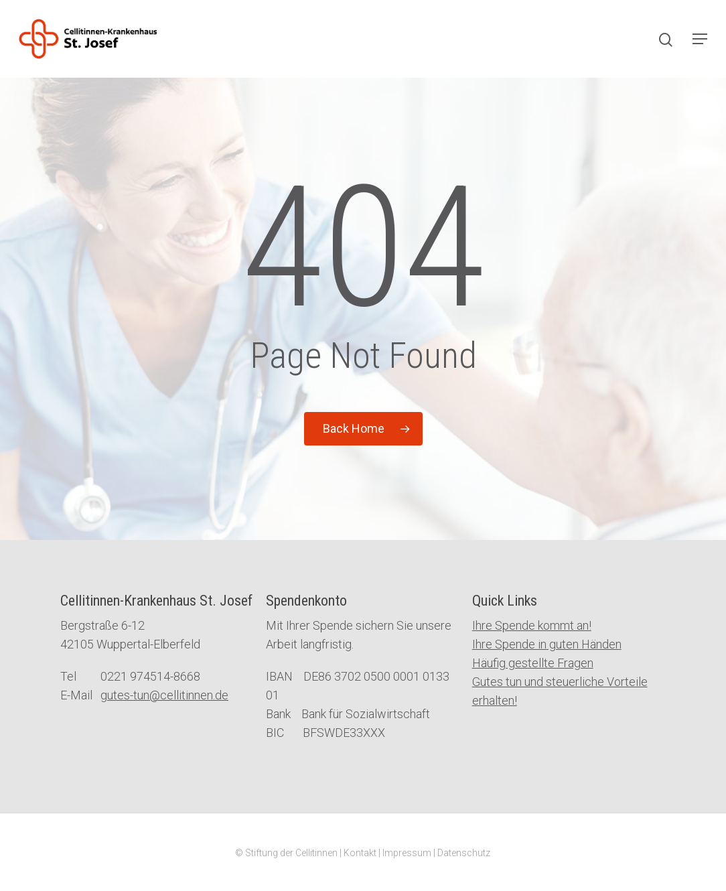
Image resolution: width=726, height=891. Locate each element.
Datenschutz (463, 852)
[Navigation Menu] (700, 39)
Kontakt (360, 852)
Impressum (406, 852)
